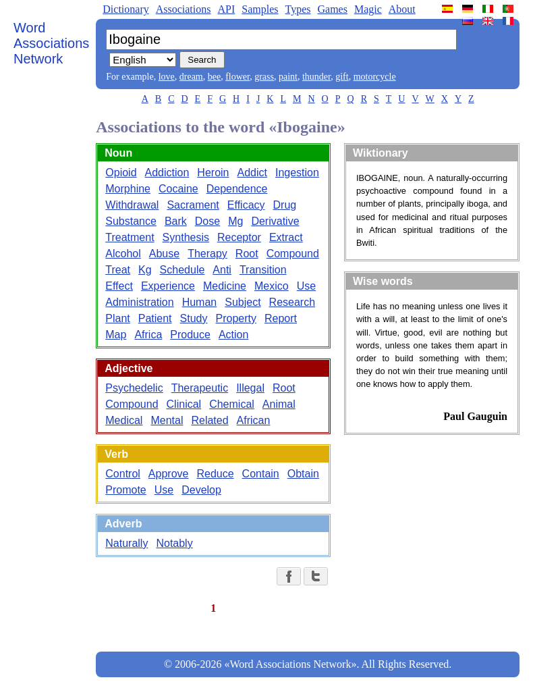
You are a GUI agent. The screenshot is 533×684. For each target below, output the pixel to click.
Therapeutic (200, 388)
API (226, 9)
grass (264, 77)
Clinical (184, 404)
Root (246, 253)
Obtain (303, 473)
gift (341, 77)
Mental (166, 420)
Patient (155, 318)
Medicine (224, 286)
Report (280, 318)
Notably (174, 543)
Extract (286, 237)
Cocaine (178, 188)
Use (306, 286)
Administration (139, 302)
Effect (119, 286)
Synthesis (186, 237)
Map (115, 334)
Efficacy (246, 205)
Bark (176, 221)
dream (191, 77)
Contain (260, 473)
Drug (285, 205)
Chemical (231, 404)
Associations (183, 9)
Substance (131, 221)
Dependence (237, 188)
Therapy (207, 253)
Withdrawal (132, 205)
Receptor (239, 237)
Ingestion (297, 172)
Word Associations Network (51, 43)
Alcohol (122, 253)
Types (297, 9)
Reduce (214, 473)
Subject (242, 302)
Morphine (127, 188)
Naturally (126, 543)
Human (199, 302)
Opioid (120, 172)
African (254, 420)
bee (214, 77)
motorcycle (375, 77)
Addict (252, 172)
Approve (168, 473)
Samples (260, 9)
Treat (117, 269)
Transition (263, 269)
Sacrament (193, 205)
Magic (368, 9)
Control (122, 473)
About (402, 9)
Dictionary (125, 9)
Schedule (182, 269)
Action (233, 334)
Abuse (164, 253)
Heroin (213, 172)
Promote (125, 490)
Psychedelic (134, 388)
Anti (222, 269)
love (167, 77)
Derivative (275, 221)
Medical (123, 420)
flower (237, 77)
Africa (148, 334)
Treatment (129, 237)
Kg (145, 269)
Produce (190, 334)
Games (332, 9)
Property (235, 318)
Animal (279, 404)
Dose (207, 221)
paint (288, 77)
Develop (201, 490)
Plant (117, 318)
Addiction (167, 172)
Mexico (271, 286)
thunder (316, 77)
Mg (235, 221)
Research (292, 302)
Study (194, 318)
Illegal (250, 388)
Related (209, 420)
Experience (168, 286)
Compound (292, 253)
